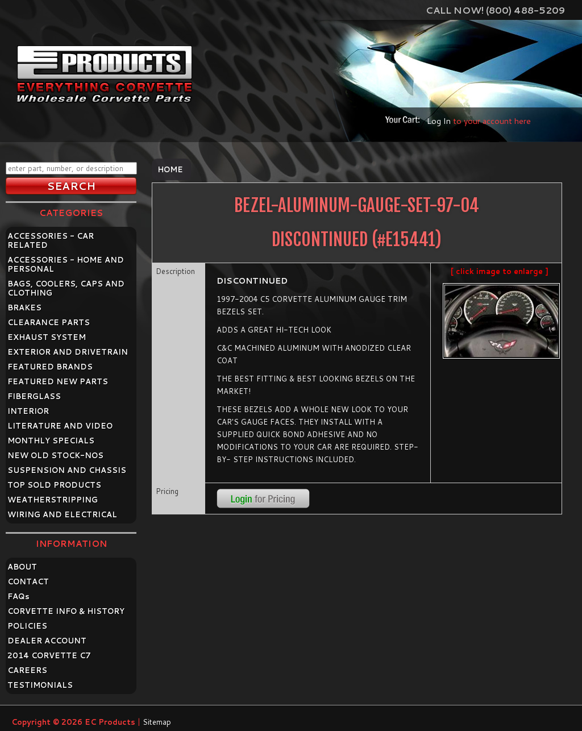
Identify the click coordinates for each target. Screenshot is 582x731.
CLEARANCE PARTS (48, 322)
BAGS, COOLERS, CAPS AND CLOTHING (65, 288)
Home (170, 169)
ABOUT (22, 567)
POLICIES (27, 626)
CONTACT (28, 581)
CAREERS (27, 670)
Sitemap (157, 722)
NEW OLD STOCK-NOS (55, 455)
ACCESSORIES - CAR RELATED (50, 240)
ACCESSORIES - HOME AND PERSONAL (65, 264)
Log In (439, 121)
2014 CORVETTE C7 (49, 655)
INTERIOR (28, 411)
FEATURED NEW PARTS (57, 381)
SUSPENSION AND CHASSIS (66, 470)
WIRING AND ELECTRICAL (62, 514)
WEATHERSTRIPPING (52, 500)
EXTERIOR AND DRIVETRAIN (67, 352)
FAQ (18, 596)
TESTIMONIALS (40, 685)
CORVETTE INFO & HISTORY (65, 611)
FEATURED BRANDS (50, 367)
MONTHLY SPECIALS (50, 440)
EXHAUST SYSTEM (46, 337)
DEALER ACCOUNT (46, 641)
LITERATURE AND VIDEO (60, 426)
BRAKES (24, 307)
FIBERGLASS (34, 396)
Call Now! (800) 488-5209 (495, 9)
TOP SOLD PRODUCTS (54, 485)
